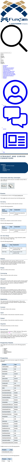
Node (15, 385)
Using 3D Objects (6, 70)
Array (15, 378)
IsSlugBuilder (5, 402)
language (2, 56)
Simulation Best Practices (8, 68)
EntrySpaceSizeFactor (6, 392)
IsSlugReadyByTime (6, 409)
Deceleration (4, 371)
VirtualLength (5, 383)
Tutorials (5, 66)
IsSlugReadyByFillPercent (7, 404)
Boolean (16, 380)
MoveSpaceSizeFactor (6, 414)
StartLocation (5, 378)
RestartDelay (5, 416)
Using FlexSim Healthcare (8, 75)
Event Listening (17, 195)
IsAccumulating (5, 399)
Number (16, 392)
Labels (5, 349)
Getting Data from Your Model (9, 74)
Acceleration (4, 368)
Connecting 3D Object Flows (9, 71)
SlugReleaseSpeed (6, 433)
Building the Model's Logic (8, 72)
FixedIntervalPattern (6, 397)
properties (2, 361)
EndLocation (4, 373)
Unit (15, 368)
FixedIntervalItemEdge (6, 395)
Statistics (4, 168)
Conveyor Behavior (7, 351)
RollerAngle (4, 421)
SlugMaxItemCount (6, 428)
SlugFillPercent (5, 423)
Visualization (4, 385)
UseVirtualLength (5, 380)
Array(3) (16, 373)
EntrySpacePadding (6, 390)
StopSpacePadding (6, 435)
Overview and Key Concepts (8, 165)
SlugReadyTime (5, 430)
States (4, 167)
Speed (3, 376)
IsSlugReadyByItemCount (7, 406)
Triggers (5, 353)
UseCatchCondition (6, 440)
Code (15, 366)
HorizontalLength (5, 451)
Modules (4, 77)
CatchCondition (5, 366)
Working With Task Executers (9, 73)
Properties (5, 170)
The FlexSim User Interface (8, 67)
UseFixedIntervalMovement (7, 442)
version (1, 54)
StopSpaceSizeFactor (6, 437)
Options (18, 385)
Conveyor (6, 350)
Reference (5, 76)
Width (3, 387)
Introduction (5, 65)
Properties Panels (6, 169)
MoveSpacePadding (6, 411)
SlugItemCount (5, 425)
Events (4, 166)
